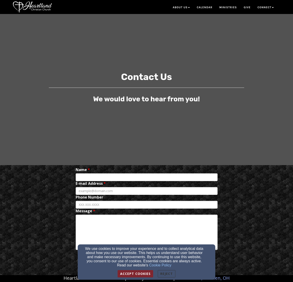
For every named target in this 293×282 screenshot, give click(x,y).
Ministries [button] (228, 7)
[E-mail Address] (147, 191)
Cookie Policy (160, 265)
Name (81, 169)
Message (84, 211)
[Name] (147, 177)
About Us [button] (181, 7)
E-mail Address (89, 183)
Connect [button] (265, 7)
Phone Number (89, 197)
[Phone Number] (147, 205)
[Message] (147, 232)
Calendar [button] (204, 7)
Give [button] (247, 7)
